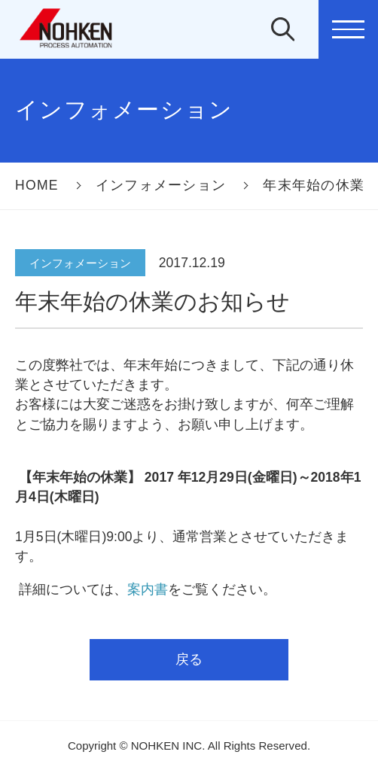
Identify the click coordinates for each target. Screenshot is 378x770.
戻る (189, 659)
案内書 (147, 589)
